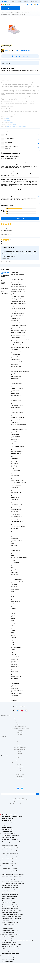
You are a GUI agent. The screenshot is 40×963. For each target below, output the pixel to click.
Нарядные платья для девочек (17, 388)
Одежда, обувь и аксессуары (13, 12)
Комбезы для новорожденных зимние (19, 333)
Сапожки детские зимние (16, 553)
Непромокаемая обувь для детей (18, 581)
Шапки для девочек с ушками (17, 697)
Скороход (13, 569)
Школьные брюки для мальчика (17, 279)
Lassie (12, 598)
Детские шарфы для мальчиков (17, 690)
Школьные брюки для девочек (17, 296)
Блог (20, 768)
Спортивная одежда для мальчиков (18, 356)
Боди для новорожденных (16, 327)
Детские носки (14, 659)
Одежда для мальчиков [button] (3, 278)
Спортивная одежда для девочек (18, 420)
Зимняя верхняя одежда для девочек (18, 424)
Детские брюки (14, 518)
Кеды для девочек (15, 463)
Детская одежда (14, 320)
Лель (12, 625)
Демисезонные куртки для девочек (18, 415)
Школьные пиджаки (15, 318)
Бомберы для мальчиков (16, 376)
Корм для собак (20, 780)
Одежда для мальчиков (16, 381)
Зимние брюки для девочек (17, 451)
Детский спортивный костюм (17, 480)
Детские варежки (15, 674)
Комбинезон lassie (15, 483)
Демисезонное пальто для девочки (18, 403)
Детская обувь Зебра (15, 552)
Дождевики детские (15, 502)
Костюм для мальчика (15, 364)
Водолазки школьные (15, 316)
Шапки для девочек (15, 683)
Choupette (13, 599)
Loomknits (13, 611)
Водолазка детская (15, 501)
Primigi (12, 555)
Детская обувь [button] (4, 290)
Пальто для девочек (15, 422)
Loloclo (12, 620)
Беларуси (28, 803)
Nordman (13, 531)
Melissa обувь (14, 576)
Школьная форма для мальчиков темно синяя (20, 310)
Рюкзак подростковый (16, 676)
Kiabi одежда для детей (16, 647)
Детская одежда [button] (4, 288)
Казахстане (22, 803)
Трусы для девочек (15, 661)
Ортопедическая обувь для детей (18, 526)
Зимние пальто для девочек (17, 391)
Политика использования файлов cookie (20, 728)
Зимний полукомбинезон (16, 516)
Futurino (13, 615)
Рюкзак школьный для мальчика (17, 282)
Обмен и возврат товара (20, 720)
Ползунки (13, 478)
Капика (12, 603)
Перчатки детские (15, 685)
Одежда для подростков (16, 485)
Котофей (13, 587)
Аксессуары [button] (3, 294)
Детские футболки (15, 487)
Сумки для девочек (15, 698)
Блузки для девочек (15, 443)
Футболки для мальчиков (16, 361)
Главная (2, 12)
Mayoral (12, 605)
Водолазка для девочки (16, 453)
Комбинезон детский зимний (17, 473)
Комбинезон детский (15, 470)
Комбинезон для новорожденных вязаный (20, 347)
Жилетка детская (14, 499)
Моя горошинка (14, 349)
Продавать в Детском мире (20, 719)
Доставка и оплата (20, 717)
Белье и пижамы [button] (4, 293)
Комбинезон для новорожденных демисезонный (21, 351)
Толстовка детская (15, 497)
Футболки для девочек (16, 402)
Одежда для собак (20, 782)
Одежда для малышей (15, 323)
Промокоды (20, 724)
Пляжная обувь (14, 584)
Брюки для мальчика (15, 359)
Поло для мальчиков (15, 369)
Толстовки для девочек (16, 395)
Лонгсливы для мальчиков (16, 383)
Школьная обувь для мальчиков (17, 299)
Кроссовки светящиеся (16, 530)
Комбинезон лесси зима (16, 492)
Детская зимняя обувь (15, 574)
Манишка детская (14, 695)
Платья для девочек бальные (17, 398)
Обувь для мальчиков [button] (3, 283)
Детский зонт (14, 700)
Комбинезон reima (15, 475)
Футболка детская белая (16, 512)
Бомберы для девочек (15, 437)
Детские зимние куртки (16, 509)
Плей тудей (13, 593)
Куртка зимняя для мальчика (17, 362)
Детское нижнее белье (16, 668)
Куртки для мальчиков (15, 354)
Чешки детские (14, 533)
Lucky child (13, 644)
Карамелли (13, 635)
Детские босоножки (15, 565)
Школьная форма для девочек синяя (18, 286)
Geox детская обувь (15, 545)
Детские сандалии (15, 559)
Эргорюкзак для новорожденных (18, 332)
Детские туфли (14, 465)
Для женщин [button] (3, 286)
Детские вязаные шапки (16, 691)
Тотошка (13, 618)
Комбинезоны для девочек (16, 419)
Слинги (12, 468)
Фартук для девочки (15, 294)
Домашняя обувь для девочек (17, 461)
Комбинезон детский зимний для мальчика (20, 371)
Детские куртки (14, 477)
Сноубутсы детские (15, 524)
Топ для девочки (14, 671)
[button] (10, 8)
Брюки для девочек (15, 434)
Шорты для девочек (15, 426)
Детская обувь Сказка (15, 550)
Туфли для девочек (15, 456)
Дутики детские (14, 572)
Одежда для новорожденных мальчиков (19, 344)
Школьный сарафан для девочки (18, 311)
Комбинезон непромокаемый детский (19, 482)
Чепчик (12, 673)
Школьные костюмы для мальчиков (18, 303)
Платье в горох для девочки (17, 449)
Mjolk (12, 628)
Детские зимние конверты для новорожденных (21, 339)
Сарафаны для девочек (16, 293)
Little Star (13, 640)
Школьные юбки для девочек (17, 284)
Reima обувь (13, 560)
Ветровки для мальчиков (16, 357)
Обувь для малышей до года (17, 342)
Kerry (12, 606)
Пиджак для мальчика (15, 514)
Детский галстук (14, 688)
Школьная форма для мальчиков (18, 277)
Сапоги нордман (14, 528)
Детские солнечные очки (16, 693)
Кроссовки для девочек (16, 458)
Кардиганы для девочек (16, 400)
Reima (12, 596)
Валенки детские (14, 548)
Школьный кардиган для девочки (18, 305)
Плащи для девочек (15, 495)
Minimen (13, 630)
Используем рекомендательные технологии (20, 801)
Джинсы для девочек (15, 431)
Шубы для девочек (15, 410)
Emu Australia (14, 639)
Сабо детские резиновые (16, 579)
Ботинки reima (14, 564)
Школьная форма (14, 272)
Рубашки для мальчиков (16, 368)
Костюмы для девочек (15, 439)
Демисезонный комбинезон (17, 472)
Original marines (14, 610)
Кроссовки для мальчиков (16, 455)
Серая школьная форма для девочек (18, 291)
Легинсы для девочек (15, 408)
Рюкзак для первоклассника (17, 680)
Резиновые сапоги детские (16, 540)
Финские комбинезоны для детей (18, 490)
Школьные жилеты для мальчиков (18, 301)
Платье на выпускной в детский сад (18, 325)
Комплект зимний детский (16, 506)
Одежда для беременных (16, 466)
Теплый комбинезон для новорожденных (20, 340)
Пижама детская (14, 662)
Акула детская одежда (15, 589)
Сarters (12, 622)
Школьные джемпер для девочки (18, 308)
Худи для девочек (14, 441)
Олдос (12, 594)
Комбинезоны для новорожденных (18, 330)
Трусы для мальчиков (15, 666)
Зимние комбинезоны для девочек (18, 397)
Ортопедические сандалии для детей (19, 570)
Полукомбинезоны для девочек (18, 446)
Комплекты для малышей (16, 352)
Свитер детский (14, 519)
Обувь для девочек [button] (5, 285)
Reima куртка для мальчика (16, 386)
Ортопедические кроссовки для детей (19, 557)
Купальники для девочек (16, 656)
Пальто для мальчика (15, 373)
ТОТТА (12, 651)
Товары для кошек (20, 774)
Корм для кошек (20, 776)
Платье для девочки (15, 390)
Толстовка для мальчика (16, 366)
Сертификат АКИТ (20, 730)
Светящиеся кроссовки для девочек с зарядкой (21, 460)
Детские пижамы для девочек (17, 412)
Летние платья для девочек (16, 436)
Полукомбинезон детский (16, 489)
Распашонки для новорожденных (18, 328)
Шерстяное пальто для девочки (17, 448)
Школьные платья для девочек (17, 287)
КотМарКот (13, 654)
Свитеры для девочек (15, 414)
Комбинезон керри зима (16, 504)
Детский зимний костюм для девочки (19, 429)
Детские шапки (14, 678)
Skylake (12, 306)
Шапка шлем (13, 681)
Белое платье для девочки (16, 432)
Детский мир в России (15, 803)
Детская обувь (25, 12)
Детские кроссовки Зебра (18, 14)
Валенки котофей (15, 562)
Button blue (13, 608)
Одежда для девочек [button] (5, 280)
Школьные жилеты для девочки (17, 313)
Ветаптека (20, 783)
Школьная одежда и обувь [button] (5, 273)
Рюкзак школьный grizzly (16, 276)
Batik (12, 627)
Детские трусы (14, 669)
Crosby (12, 632)
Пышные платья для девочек (17, 405)
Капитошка (13, 645)
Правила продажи (20, 722)
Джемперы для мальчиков (16, 380)
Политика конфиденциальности (20, 726)
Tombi (12, 567)
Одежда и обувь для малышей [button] (5, 276)
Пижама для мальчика (15, 374)
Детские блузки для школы (16, 281)
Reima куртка (14, 494)
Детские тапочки (14, 538)
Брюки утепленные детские (17, 521)
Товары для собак (20, 778)
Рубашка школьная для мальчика (18, 289)
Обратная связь (20, 732)
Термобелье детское (15, 507)
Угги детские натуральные (16, 547)
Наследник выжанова (15, 601)
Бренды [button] (2, 291)
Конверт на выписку (15, 322)
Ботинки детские (14, 577)
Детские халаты (14, 664)
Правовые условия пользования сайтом (20, 799)
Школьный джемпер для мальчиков (18, 315)
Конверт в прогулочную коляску (18, 335)
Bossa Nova (13, 623)
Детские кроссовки (5, 14)
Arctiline (13, 649)
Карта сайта (20, 734)
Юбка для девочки (15, 393)
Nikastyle (13, 613)
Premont (13, 633)
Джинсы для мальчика (15, 385)
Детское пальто (14, 511)
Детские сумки (14, 686)
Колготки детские (15, 657)
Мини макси (13, 637)
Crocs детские (14, 535)
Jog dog (12, 543)
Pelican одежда (14, 616)
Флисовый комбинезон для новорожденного (20, 345)
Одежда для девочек (15, 407)
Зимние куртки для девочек (17, 427)
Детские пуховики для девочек (17, 417)
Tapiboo (12, 541)
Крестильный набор (15, 337)
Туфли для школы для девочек (17, 298)
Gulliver (13, 591)
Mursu (12, 582)
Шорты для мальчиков (16, 378)
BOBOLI (13, 652)
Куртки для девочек (15, 444)
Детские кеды (14, 586)
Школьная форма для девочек (17, 274)
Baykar (12, 642)
